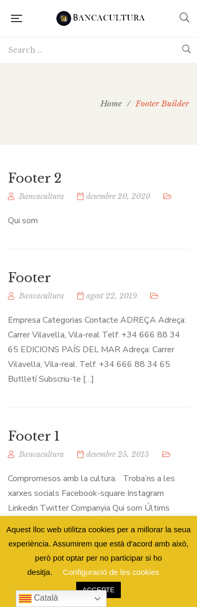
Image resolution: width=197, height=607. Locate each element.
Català (38, 598)
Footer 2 (34, 178)
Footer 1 (34, 436)
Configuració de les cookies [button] (111, 572)
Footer (29, 277)
